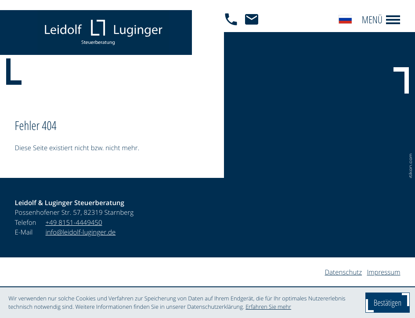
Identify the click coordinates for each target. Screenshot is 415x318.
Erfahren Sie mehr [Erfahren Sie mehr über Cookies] (268, 307)
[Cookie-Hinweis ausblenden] (387, 303)
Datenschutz (343, 272)
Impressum (383, 272)
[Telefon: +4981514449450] (74, 223)
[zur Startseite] (103, 32)
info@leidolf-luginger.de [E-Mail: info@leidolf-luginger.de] (81, 232)
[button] (233, 32)
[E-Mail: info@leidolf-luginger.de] (254, 32)
